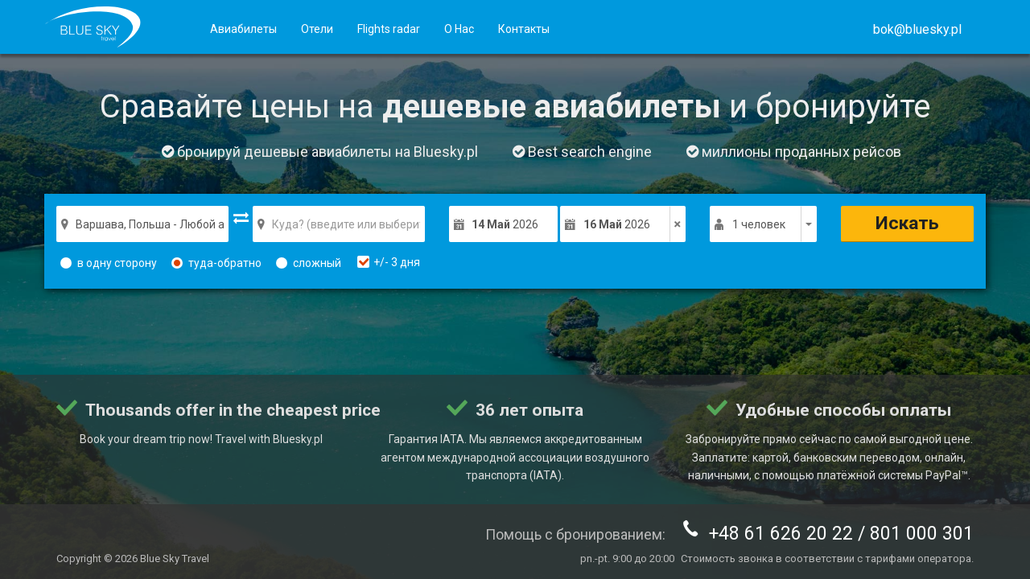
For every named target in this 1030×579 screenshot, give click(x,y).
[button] (917, 29)
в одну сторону (108, 263)
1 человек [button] (758, 224)
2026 (505, 224)
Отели (317, 29)
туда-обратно (216, 263)
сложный (308, 263)
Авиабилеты (243, 29)
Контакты (524, 29)
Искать (907, 223)
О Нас (459, 29)
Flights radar (388, 29)
